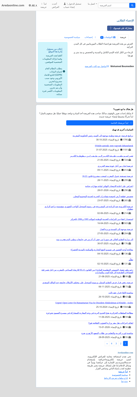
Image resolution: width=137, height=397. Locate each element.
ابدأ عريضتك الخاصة (121, 122)
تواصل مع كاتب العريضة (97, 66)
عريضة (123, 37)
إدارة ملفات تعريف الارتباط (116, 378)
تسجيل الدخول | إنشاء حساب (72, 5)
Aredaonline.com (13, 5)
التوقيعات (108, 37)
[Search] (113, 5)
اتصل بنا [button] (91, 3)
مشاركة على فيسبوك (119, 28)
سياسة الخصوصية (72, 37)
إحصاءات (90, 37)
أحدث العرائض (55, 5)
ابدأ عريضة (44, 5)
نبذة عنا (124, 381)
